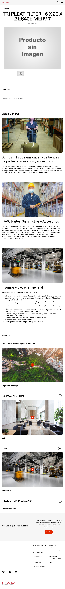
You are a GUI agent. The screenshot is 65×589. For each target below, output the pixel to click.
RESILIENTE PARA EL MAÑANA (32, 501)
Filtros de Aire (6, 8)
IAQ (32, 448)
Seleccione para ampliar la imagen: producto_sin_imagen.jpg (20, 73)
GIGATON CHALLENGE (32, 396)
